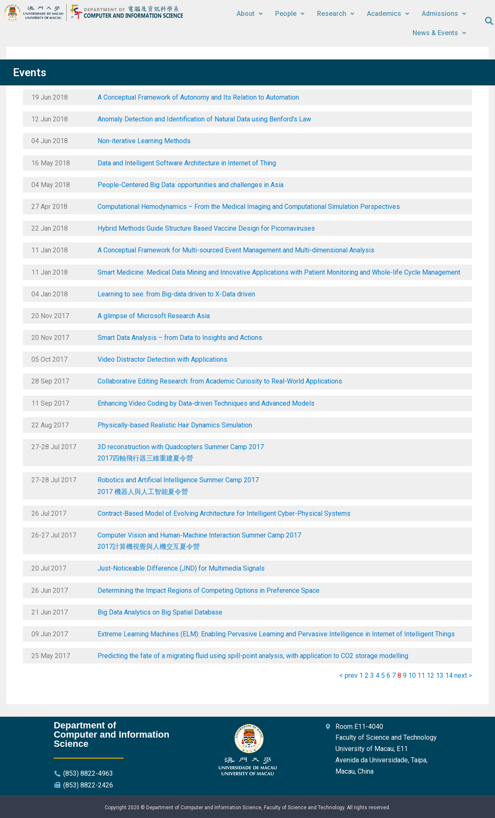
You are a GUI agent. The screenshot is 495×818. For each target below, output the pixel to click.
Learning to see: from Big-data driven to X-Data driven (176, 294)
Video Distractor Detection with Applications (162, 359)
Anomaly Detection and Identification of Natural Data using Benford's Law (204, 119)
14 (449, 675)
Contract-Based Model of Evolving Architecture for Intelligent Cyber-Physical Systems (224, 513)
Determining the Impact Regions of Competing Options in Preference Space (209, 590)
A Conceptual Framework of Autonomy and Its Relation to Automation (198, 97)
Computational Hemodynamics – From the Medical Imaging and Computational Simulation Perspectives (249, 207)
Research (335, 14)
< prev (348, 675)
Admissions (444, 14)
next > (463, 675)
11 (421, 675)
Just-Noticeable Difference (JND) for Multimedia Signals (181, 568)
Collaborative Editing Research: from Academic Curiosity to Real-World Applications (220, 381)
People (289, 14)
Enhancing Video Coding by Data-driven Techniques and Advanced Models (206, 403)
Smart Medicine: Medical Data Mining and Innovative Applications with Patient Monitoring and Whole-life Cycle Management (279, 272)
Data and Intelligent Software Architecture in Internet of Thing (187, 163)
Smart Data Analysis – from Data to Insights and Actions (180, 338)
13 (439, 675)
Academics (388, 14)
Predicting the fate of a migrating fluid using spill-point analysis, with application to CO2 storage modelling (253, 656)
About (250, 14)
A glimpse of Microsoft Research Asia (154, 316)
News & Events (439, 33)
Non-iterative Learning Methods (144, 141)
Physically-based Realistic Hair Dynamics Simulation (175, 425)
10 (412, 675)
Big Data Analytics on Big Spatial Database (160, 612)
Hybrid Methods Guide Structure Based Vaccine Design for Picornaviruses (206, 228)
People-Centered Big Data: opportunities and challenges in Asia (191, 185)
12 (430, 675)
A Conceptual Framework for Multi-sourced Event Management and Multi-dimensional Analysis (236, 250)
